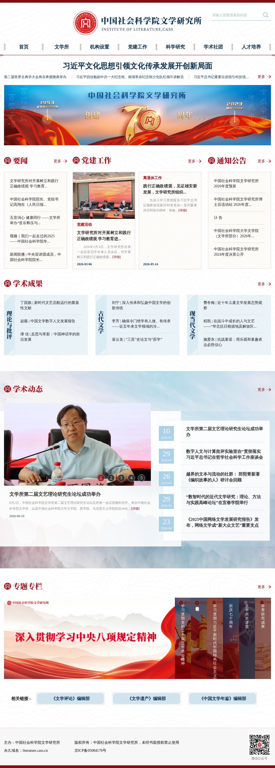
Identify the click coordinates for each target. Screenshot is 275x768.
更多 (261, 77)
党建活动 (84, 225)
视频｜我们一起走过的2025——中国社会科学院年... (32, 238)
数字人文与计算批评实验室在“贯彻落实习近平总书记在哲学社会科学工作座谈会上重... (224, 455)
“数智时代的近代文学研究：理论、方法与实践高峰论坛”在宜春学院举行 (223, 499)
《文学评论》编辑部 (70, 698)
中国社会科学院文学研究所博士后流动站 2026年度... (238, 202)
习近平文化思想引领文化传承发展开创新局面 (137, 66)
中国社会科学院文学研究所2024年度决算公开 (236, 251)
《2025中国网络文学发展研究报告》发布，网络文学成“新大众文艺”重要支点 (222, 522)
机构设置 (99, 47)
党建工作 (137, 47)
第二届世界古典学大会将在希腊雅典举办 (35, 77)
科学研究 (175, 47)
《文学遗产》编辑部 (146, 698)
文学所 (61, 47)
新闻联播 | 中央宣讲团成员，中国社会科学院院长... (35, 257)
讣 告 (218, 218)
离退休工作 (152, 178)
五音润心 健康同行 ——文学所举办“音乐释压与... (35, 220)
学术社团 (213, 47)
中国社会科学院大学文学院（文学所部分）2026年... (236, 233)
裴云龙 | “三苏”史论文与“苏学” (137, 339)
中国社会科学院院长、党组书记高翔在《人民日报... (34, 202)
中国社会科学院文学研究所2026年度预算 (236, 183)
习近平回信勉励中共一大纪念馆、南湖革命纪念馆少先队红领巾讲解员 (130, 77)
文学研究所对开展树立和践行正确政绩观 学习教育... (34, 183)
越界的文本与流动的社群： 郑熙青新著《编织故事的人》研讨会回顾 (223, 477)
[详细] (116, 257)
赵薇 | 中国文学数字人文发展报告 (47, 321)
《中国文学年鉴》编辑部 (222, 698)
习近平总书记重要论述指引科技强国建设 (225, 77)
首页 (24, 47)
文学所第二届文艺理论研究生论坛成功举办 (55, 494)
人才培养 (251, 47)
